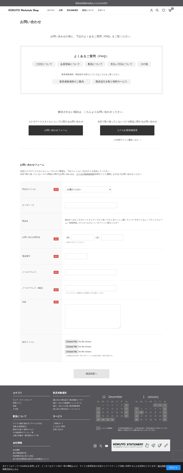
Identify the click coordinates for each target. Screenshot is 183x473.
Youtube (106, 446)
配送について (88, 10)
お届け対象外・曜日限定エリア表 (26, 435)
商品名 (25, 221)
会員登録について (70, 64)
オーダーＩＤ (28, 205)
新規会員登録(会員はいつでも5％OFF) (91, 3)
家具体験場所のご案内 (71, 81)
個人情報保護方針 (20, 453)
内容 (24, 302)
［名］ (98, 237)
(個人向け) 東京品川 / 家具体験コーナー (68, 400)
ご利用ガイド (58, 423)
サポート (101, 10)
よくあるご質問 (59, 426)
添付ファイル (28, 342)
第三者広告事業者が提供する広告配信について (31, 459)
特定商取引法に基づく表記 (23, 456)
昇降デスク (17, 403)
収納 (14, 406)
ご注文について (43, 64)
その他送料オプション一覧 (23, 432)
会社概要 (16, 450)
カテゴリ (51, 10)
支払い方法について (121, 64)
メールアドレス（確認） (33, 288)
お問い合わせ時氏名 (31, 237)
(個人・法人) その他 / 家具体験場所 (66, 406)
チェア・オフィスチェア (22, 400)
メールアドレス (29, 272)
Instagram (95, 446)
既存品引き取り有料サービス (111, 81)
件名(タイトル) (28, 189)
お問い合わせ (58, 429)
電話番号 (26, 256)
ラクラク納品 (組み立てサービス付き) (27, 423)
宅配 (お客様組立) (19, 426)
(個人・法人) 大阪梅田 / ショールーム (67, 403)
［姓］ (68, 237)
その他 (144, 64)
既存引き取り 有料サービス (23, 429)
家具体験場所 (72, 10)
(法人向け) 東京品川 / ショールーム (66, 409)
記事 (61, 10)
